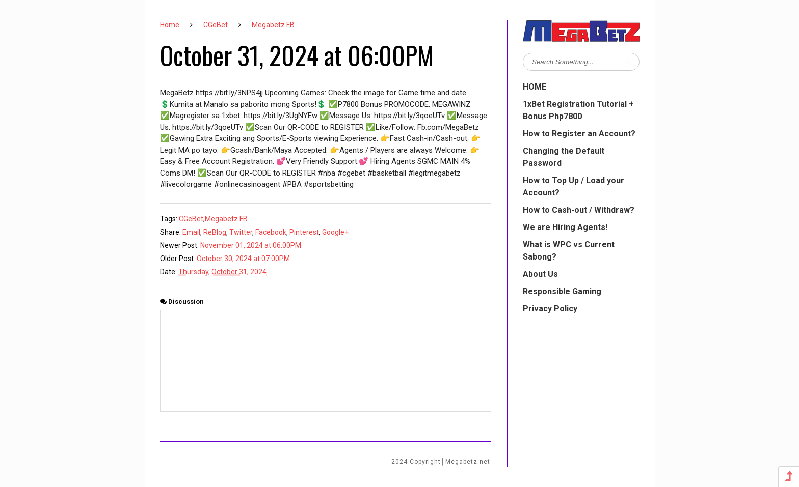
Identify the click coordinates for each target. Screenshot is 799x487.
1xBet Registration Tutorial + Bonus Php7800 (578, 110)
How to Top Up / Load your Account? (573, 186)
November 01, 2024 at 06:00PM (250, 245)
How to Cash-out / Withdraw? (578, 210)
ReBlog (214, 232)
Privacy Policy (550, 308)
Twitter (240, 232)
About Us (540, 274)
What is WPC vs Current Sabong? (569, 251)
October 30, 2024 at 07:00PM (243, 258)
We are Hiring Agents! (565, 227)
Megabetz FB (273, 25)
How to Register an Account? (579, 133)
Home (169, 25)
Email (191, 232)
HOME (534, 87)
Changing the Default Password (563, 157)
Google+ (335, 232)
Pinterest (304, 232)
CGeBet (215, 25)
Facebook (270, 232)
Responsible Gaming (562, 291)
